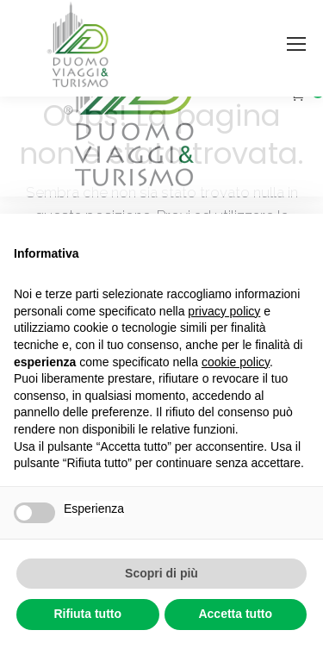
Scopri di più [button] (161, 573)
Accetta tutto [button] (235, 614)
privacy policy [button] (224, 311)
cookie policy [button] (236, 362)
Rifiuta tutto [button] (87, 614)
